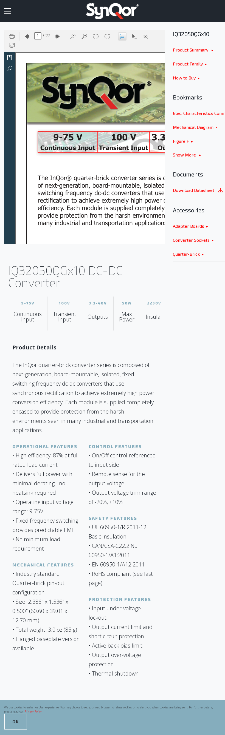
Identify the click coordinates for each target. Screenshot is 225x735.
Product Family (188, 63)
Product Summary (191, 49)
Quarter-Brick (186, 254)
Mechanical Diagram (193, 127)
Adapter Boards (188, 226)
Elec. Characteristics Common (199, 113)
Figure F (181, 141)
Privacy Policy (33, 711)
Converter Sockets (191, 240)
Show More (185, 154)
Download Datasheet (198, 190)
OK (15, 721)
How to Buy (184, 77)
